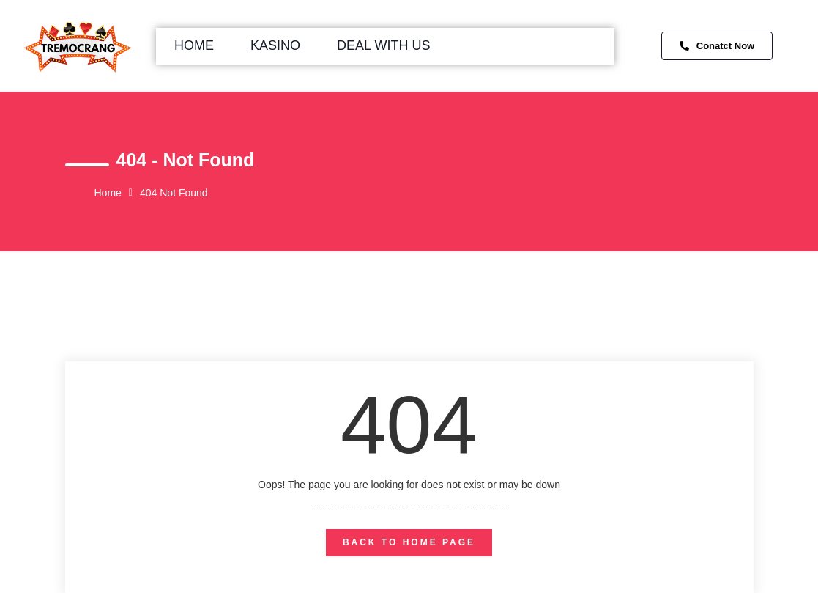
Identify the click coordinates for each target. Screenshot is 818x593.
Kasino (275, 45)
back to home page (409, 542)
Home (194, 45)
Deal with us (383, 45)
